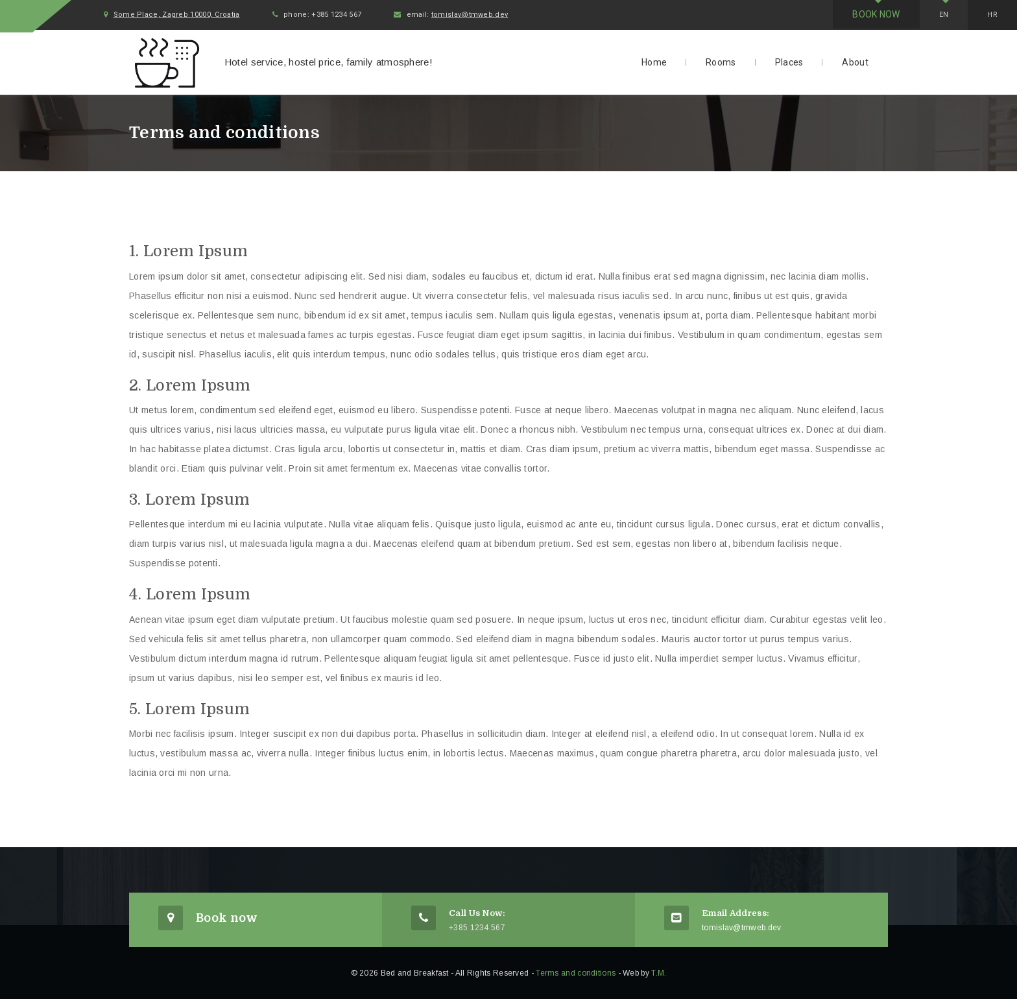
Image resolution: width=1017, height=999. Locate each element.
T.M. (658, 973)
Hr (992, 14)
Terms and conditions (576, 973)
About (855, 62)
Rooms (721, 62)
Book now (876, 14)
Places (789, 62)
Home (654, 62)
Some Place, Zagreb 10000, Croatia (177, 14)
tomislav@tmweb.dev (469, 14)
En (944, 14)
